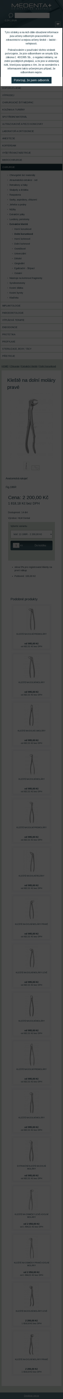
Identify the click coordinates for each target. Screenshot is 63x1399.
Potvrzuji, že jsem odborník (31, 80)
